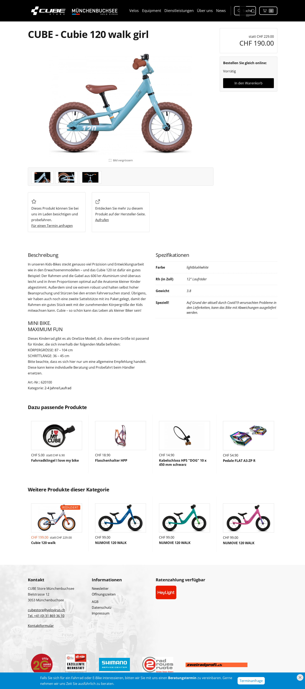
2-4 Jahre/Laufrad (58, 388)
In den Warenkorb (248, 83)
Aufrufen (102, 220)
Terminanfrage (251, 680)
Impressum (101, 613)
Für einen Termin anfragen (52, 225)
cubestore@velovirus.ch (46, 610)
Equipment (151, 10)
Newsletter (100, 588)
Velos (134, 10)
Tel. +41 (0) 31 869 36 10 (46, 615)
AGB (95, 601)
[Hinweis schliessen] (300, 677)
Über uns (205, 10)
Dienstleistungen (179, 10)
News (221, 10)
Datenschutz (102, 607)
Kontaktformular (41, 625)
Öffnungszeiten (104, 594)
